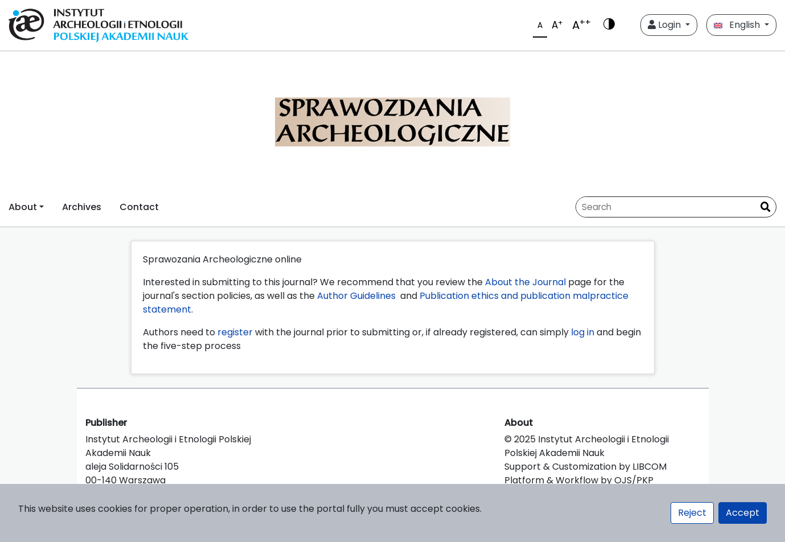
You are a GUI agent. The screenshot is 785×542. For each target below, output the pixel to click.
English (738, 24)
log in (582, 332)
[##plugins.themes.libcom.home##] (392, 119)
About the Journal (525, 282)
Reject (692, 512)
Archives (81, 206)
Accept (742, 512)
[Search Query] (665, 207)
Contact (139, 206)
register (235, 332)
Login (665, 24)
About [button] (23, 206)
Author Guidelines (357, 295)
